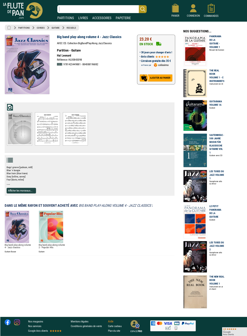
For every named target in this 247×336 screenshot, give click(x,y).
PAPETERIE (123, 18)
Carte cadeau (115, 326)
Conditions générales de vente (88, 326)
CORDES (40, 27)
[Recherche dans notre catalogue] (102, 9)
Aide (110, 321)
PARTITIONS (65, 18)
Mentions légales (79, 321)
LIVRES (83, 18)
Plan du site (114, 330)
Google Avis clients (44, 330)
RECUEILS (71, 27)
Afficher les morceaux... (20, 190)
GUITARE (56, 27)
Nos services (34, 326)
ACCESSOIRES (101, 18)
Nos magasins (35, 321)
